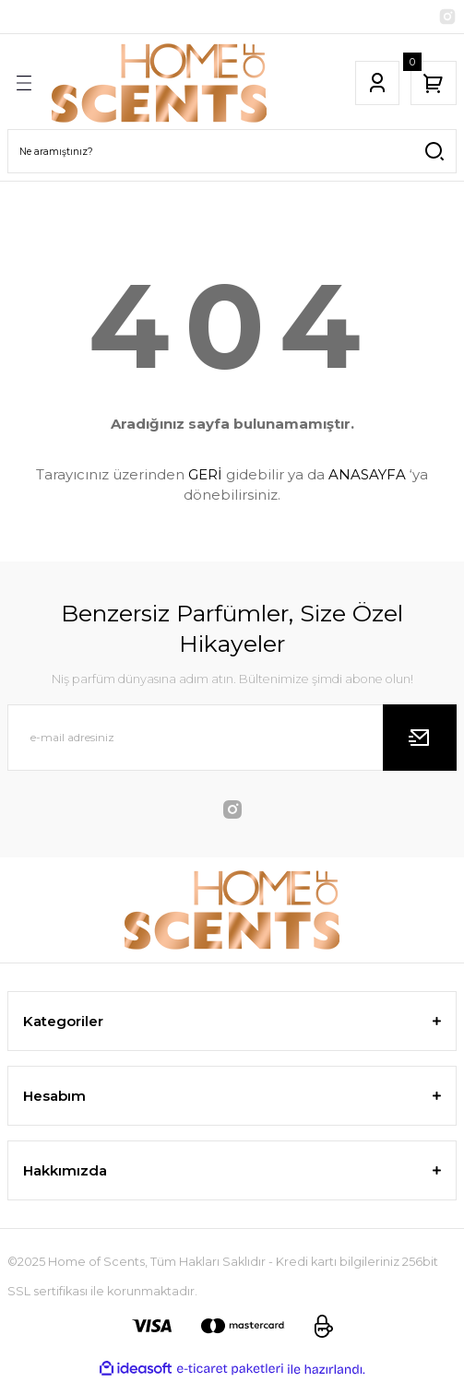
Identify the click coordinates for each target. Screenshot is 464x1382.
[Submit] (420, 737)
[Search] (232, 151)
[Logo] (159, 82)
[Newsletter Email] (232, 737)
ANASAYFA (367, 474)
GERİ (205, 474)
